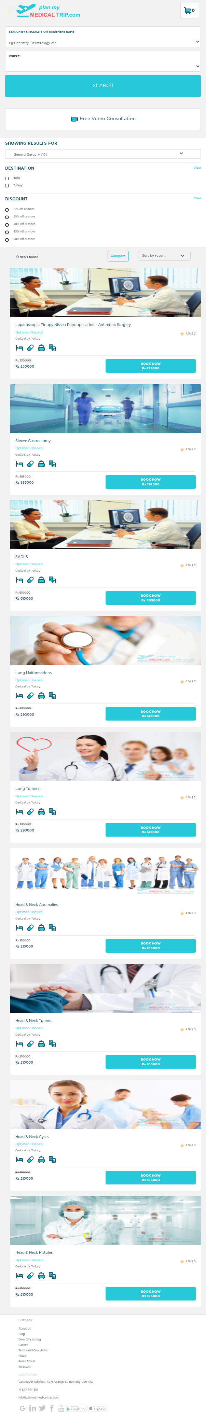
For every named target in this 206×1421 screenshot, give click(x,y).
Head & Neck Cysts (32, 1137)
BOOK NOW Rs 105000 (151, 945)
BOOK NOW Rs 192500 (151, 482)
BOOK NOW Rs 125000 (151, 366)
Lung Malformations (33, 673)
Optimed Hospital (29, 332)
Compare (118, 256)
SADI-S (21, 557)
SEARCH (103, 85)
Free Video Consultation (103, 119)
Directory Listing (29, 1339)
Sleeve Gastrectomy (33, 441)
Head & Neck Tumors (33, 1021)
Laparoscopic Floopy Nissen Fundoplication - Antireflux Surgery (73, 325)
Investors (24, 1367)
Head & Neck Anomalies (36, 905)
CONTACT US (27, 1375)
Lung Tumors (27, 789)
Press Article (26, 1361)
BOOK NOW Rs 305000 (151, 598)
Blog (21, 1334)
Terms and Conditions (32, 1350)
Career (23, 1345)
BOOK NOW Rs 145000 (151, 714)
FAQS (22, 1356)
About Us (24, 1328)
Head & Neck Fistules (34, 1252)
